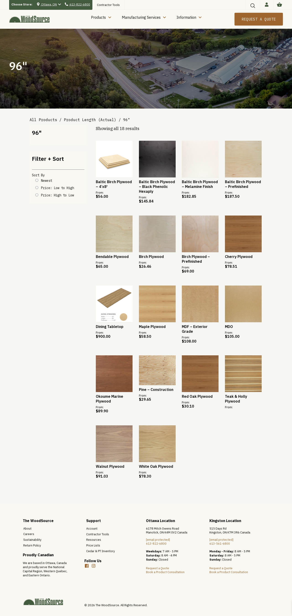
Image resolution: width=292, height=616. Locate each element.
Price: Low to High (57, 188)
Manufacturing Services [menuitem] (141, 17)
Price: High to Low (57, 195)
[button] (252, 5)
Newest (46, 181)
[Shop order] (36, 180)
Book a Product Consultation (165, 572)
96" (37, 132)
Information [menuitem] (186, 17)
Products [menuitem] (98, 17)
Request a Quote (157, 568)
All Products (43, 120)
